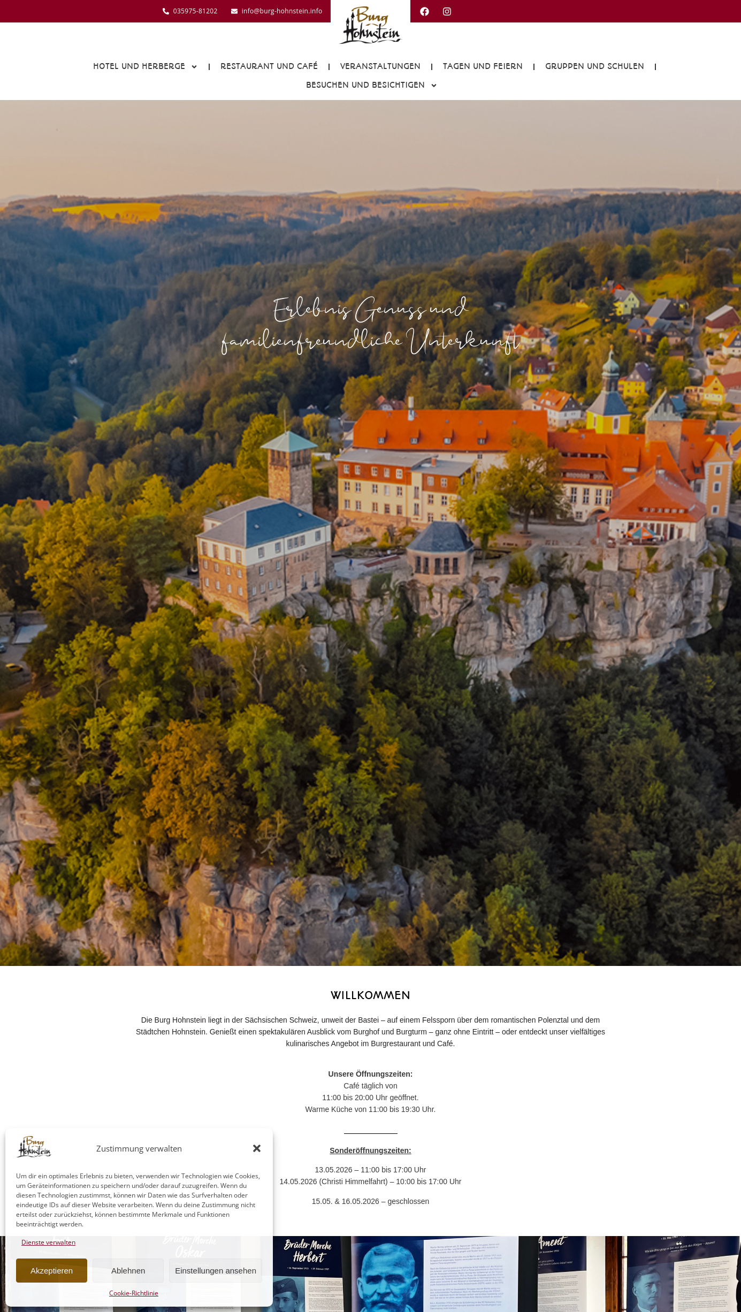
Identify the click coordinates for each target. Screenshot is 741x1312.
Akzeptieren (51, 1270)
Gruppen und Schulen (594, 66)
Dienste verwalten (48, 1242)
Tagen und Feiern (483, 66)
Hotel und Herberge (145, 67)
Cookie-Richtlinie (133, 1293)
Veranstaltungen (380, 66)
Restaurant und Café (269, 66)
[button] (256, 1148)
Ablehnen (128, 1270)
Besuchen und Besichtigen (372, 85)
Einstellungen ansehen (215, 1270)
